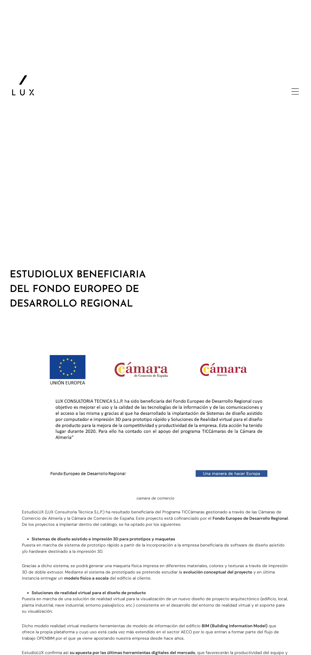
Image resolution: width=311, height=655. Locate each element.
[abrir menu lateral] (295, 91)
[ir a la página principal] (23, 85)
